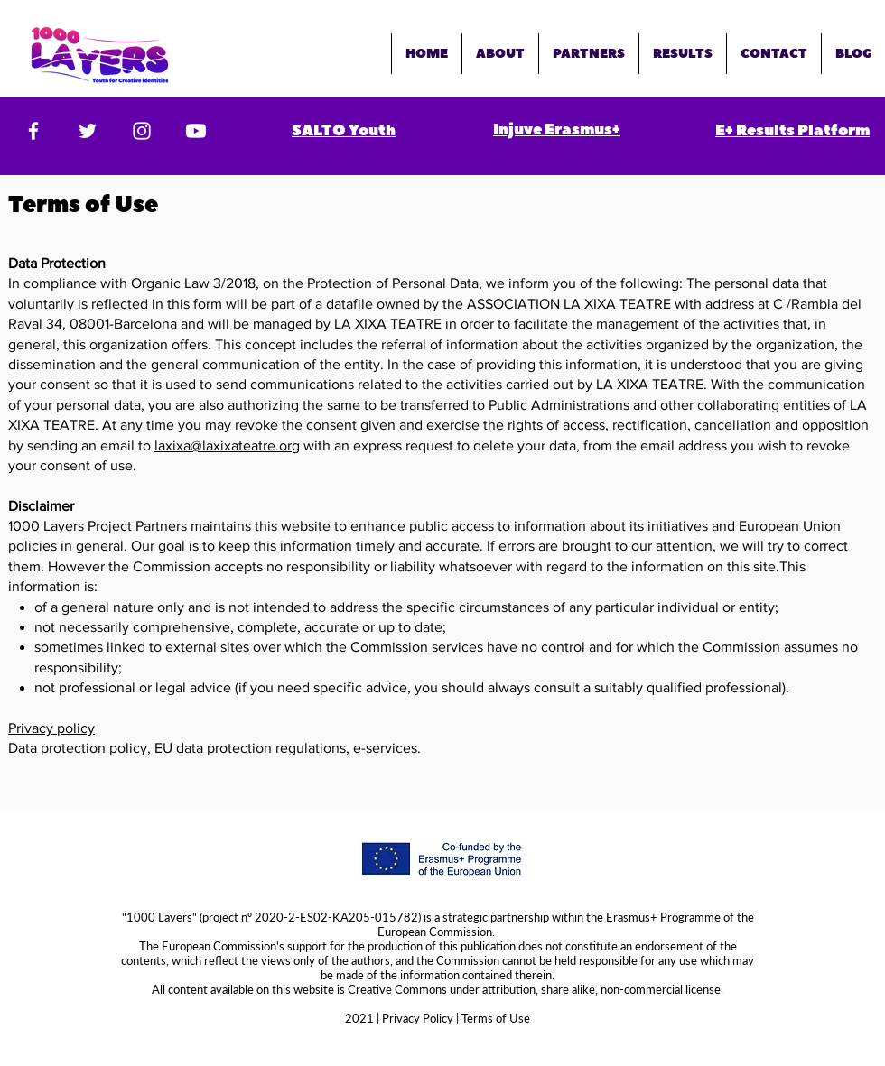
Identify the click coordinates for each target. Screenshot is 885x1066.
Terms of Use (495, 1018)
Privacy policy (51, 728)
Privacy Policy (417, 1018)
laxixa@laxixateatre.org (227, 445)
